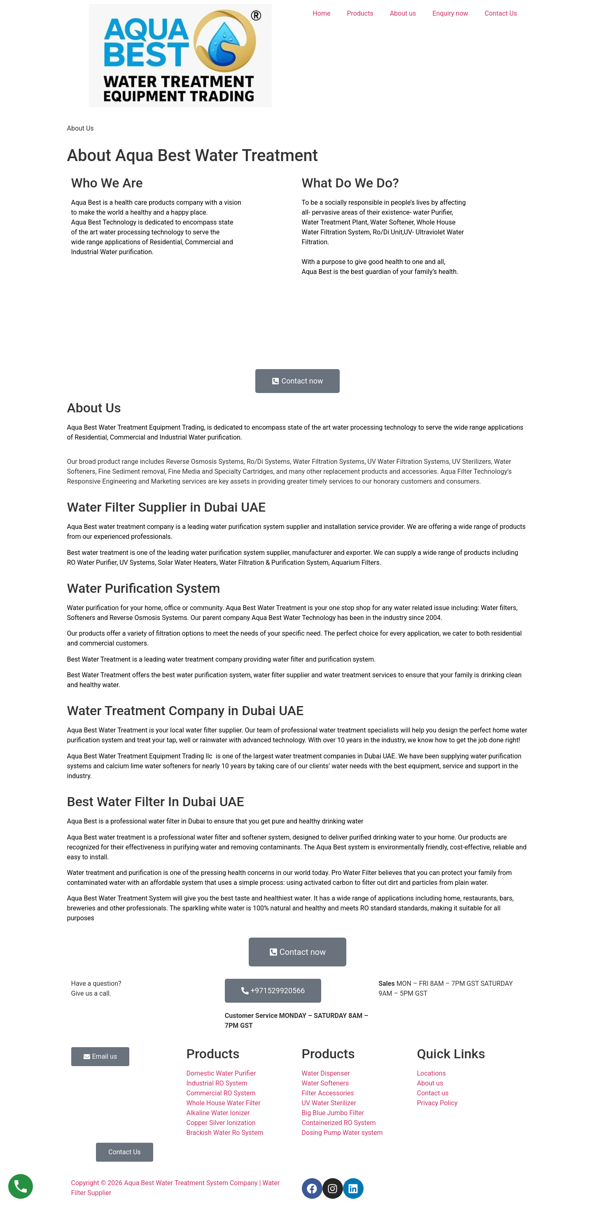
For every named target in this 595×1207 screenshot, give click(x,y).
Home (321, 13)
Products (360, 13)
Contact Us (501, 13)
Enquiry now (450, 13)
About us (403, 13)
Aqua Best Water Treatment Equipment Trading (135, 427)
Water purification (126, 252)
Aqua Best (86, 202)
